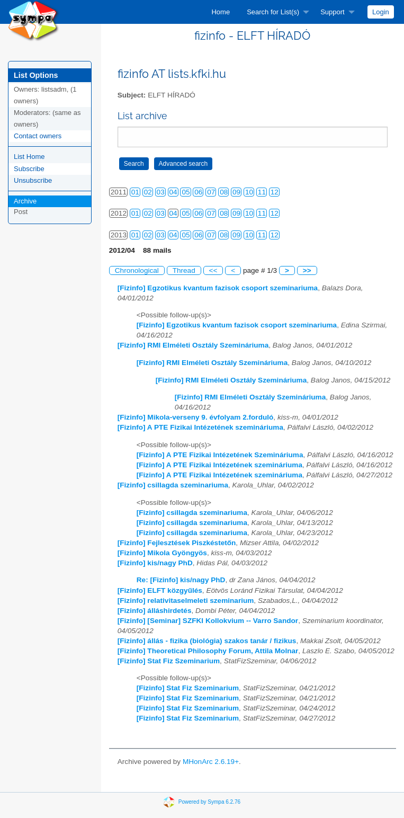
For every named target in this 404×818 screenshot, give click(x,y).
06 (198, 192)
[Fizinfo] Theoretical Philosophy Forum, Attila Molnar (208, 651)
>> (307, 270)
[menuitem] (220, 12)
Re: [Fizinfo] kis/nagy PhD (181, 580)
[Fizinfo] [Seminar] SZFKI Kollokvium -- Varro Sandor (208, 621)
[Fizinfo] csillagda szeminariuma (173, 485)
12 (275, 192)
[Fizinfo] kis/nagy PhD (155, 563)
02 (148, 192)
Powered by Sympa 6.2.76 (209, 801)
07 (211, 192)
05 (186, 192)
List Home (29, 157)
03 (161, 192)
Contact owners (37, 136)
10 (249, 192)
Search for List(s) (273, 12)
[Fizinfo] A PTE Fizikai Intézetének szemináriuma (200, 427)
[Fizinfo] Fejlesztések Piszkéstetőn (177, 543)
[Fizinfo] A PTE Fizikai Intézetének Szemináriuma (220, 455)
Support (332, 12)
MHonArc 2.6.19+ (211, 762)
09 (236, 192)
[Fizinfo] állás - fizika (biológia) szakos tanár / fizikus (207, 641)
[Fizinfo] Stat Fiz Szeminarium (169, 661)
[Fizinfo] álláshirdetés (155, 611)
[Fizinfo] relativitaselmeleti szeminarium (186, 600)
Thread (184, 270)
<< (213, 270)
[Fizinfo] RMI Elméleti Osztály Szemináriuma (193, 345)
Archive (25, 201)
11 (262, 192)
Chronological (137, 270)
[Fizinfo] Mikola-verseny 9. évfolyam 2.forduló (196, 417)
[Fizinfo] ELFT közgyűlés (160, 590)
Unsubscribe (33, 180)
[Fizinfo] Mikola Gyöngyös (162, 553)
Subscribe (29, 169)
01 (135, 192)
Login (380, 12)
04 (173, 192)
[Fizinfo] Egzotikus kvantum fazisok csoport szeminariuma (218, 288)
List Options (36, 75)
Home (220, 12)
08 (224, 192)
